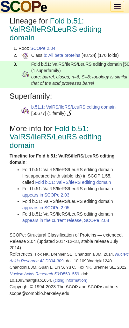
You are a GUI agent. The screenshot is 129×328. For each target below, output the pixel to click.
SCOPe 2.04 (42, 48)
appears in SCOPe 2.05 (45, 207)
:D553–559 (44, 273)
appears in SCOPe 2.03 (45, 194)
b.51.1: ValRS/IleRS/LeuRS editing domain (73, 107)
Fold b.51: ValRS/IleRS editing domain (73, 182)
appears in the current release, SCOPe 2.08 (65, 220)
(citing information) (70, 280)
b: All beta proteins (62, 55)
